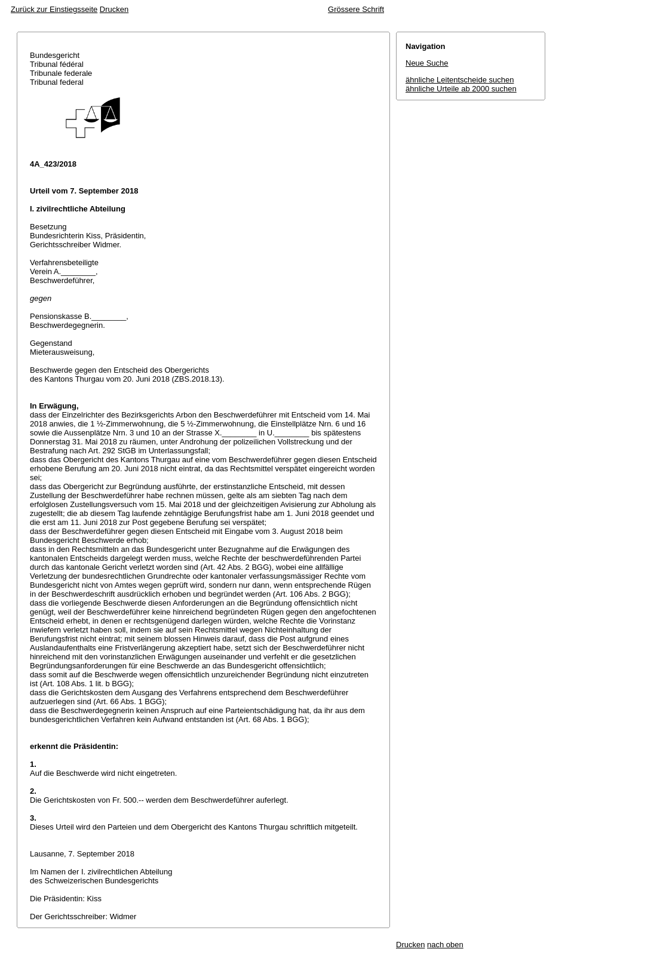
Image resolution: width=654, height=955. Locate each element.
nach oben (445, 944)
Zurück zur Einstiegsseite (54, 9)
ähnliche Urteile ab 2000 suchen (461, 88)
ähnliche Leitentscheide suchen (460, 79)
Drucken (114, 9)
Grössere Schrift (356, 9)
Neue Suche (427, 63)
